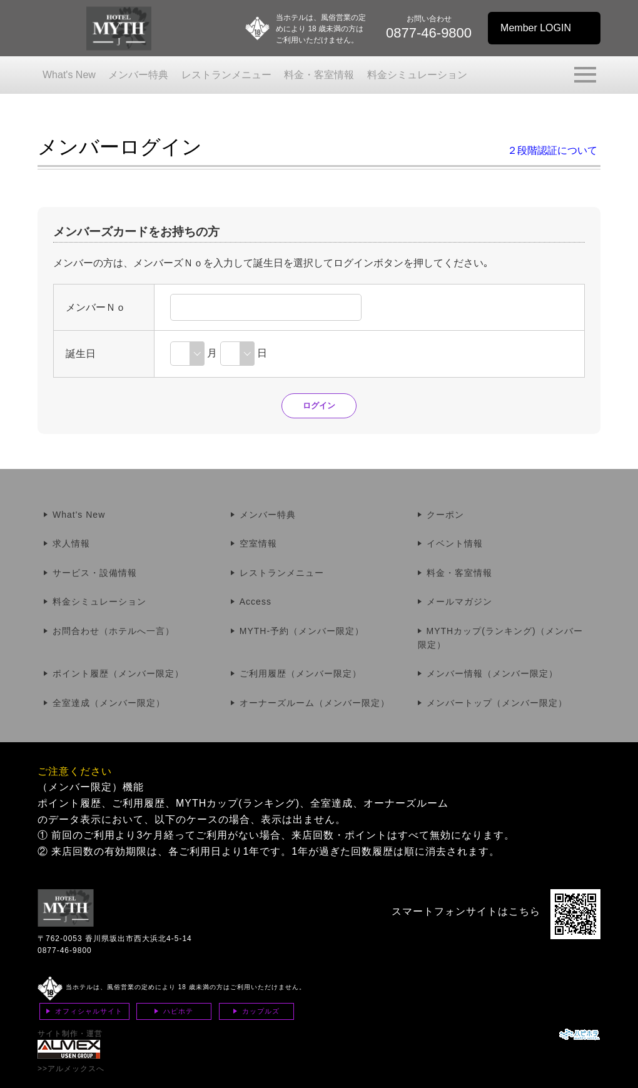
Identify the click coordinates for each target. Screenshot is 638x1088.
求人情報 (71, 543)
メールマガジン (459, 602)
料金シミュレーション (417, 74)
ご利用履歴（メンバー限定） (301, 673)
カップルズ (261, 1011)
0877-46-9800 (65, 950)
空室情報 (258, 543)
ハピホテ (178, 1011)
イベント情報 (455, 543)
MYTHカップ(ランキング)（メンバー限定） (500, 638)
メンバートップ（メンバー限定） (497, 703)
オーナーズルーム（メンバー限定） (315, 703)
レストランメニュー (226, 74)
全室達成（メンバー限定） (109, 703)
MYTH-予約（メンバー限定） (302, 631)
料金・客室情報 (319, 74)
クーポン (445, 515)
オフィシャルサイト (89, 1011)
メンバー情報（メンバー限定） (492, 673)
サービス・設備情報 (95, 573)
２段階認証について (552, 150)
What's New (69, 74)
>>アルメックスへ (71, 1068)
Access (255, 602)
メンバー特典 (138, 74)
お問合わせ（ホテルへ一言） (114, 631)
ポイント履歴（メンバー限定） (118, 673)
